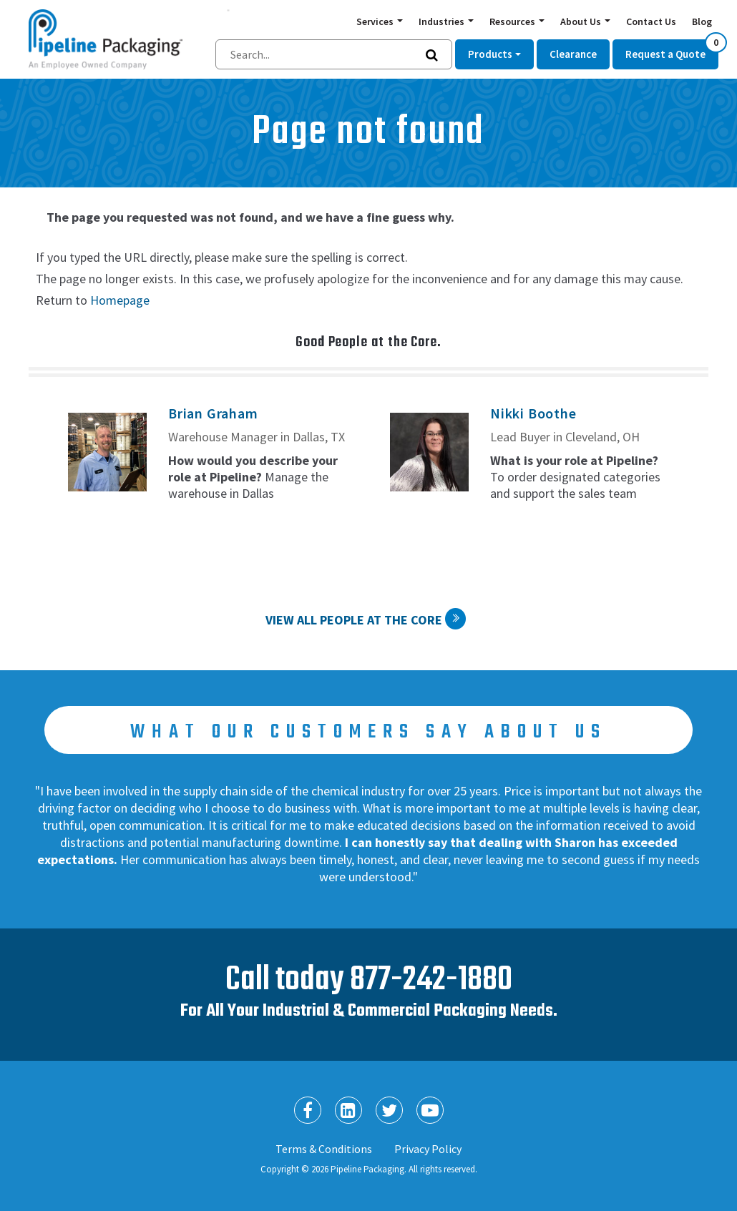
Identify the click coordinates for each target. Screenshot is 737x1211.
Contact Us (651, 21)
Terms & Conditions (323, 1149)
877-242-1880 (431, 980)
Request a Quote (671, 50)
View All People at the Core (353, 620)
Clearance (573, 54)
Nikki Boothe (533, 413)
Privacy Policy (428, 1149)
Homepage (120, 300)
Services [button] (376, 21)
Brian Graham (213, 413)
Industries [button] (443, 21)
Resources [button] (513, 21)
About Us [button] (581, 21)
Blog (702, 21)
